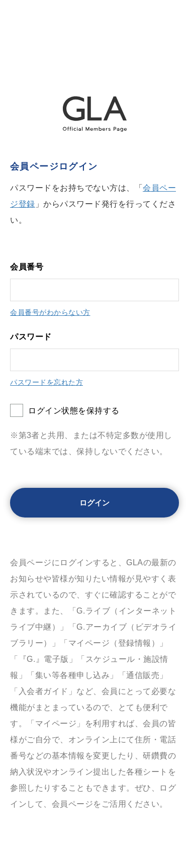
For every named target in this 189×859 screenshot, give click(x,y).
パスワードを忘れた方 (46, 382)
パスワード (31, 336)
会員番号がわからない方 (50, 312)
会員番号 (26, 267)
